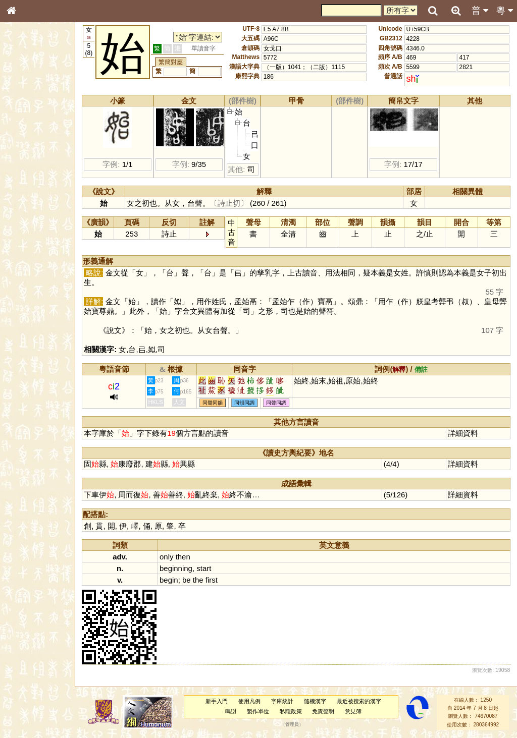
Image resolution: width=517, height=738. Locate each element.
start (216, 568)
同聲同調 (288, 403)
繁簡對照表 (28, 337)
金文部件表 (28, 162)
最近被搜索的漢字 (364, 701)
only (178, 556)
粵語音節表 (28, 197)
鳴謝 (236, 711)
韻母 (34, 265)
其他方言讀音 (31, 283)
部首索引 (25, 134)
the (209, 580)
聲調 (48, 265)
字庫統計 (288, 701)
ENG (44, 111)
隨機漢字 (320, 701)
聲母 (20, 265)
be (198, 580)
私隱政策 (296, 711)
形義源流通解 (31, 171)
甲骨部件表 (28, 152)
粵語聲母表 (28, 206)
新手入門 (222, 701)
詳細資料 (465, 433)
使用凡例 (255, 701)
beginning (188, 568)
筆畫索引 (25, 143)
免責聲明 (329, 711)
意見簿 (358, 711)
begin (181, 580)
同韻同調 (256, 403)
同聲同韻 (225, 403)
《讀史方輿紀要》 (37, 319)
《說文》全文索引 (37, 310)
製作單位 (263, 711)
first (223, 580)
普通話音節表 (31, 274)
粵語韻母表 (28, 216)
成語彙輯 (25, 328)
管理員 (297, 724)
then (194, 556)
